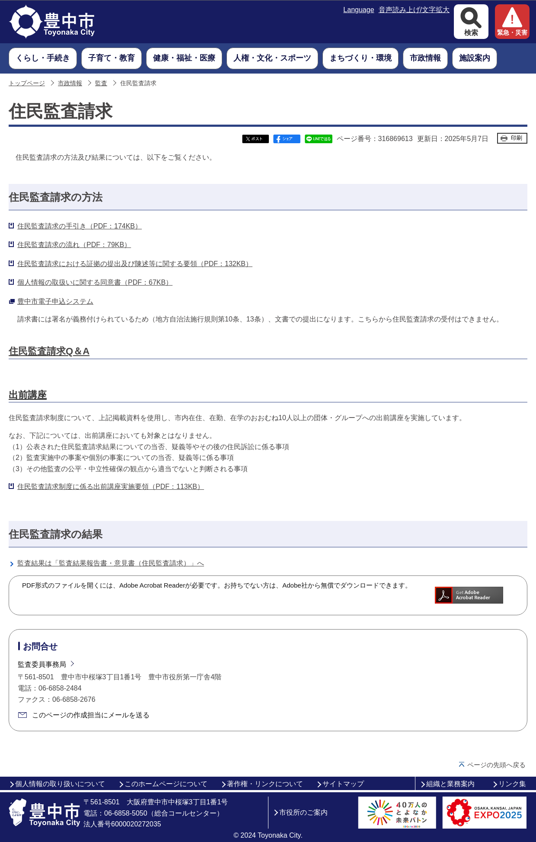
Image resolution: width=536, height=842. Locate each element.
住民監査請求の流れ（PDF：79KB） (74, 244)
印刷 (516, 138)
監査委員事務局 (42, 664)
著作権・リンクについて (265, 783)
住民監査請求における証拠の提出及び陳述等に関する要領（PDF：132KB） (134, 263)
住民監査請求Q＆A (49, 351)
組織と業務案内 (450, 783)
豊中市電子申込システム (55, 301)
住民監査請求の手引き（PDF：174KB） (79, 226)
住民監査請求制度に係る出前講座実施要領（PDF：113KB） (110, 486)
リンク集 (512, 783)
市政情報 (70, 83)
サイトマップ (343, 783)
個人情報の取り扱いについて (60, 783)
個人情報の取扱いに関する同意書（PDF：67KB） (94, 282)
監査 (101, 83)
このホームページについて (165, 783)
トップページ (27, 83)
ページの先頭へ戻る (496, 764)
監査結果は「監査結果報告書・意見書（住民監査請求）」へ (110, 563)
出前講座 (28, 394)
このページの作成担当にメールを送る (91, 715)
